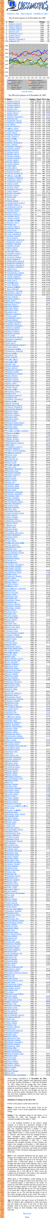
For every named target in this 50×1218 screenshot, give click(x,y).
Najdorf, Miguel (12, 411)
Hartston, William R (14, 722)
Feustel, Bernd (12, 643)
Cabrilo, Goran (12, 868)
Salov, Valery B (12, 368)
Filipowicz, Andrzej (14, 1040)
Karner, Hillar (12, 655)
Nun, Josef (10, 895)
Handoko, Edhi (12, 955)
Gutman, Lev (11, 560)
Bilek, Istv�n (12, 401)
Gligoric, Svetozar (13, 333)
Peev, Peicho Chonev (14, 934)
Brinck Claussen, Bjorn (15, 980)
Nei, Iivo (10, 753)
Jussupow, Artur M (13, 148)
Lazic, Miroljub (12, 678)
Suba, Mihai (11, 300)
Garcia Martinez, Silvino (15, 920)
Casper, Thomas (12, 1071)
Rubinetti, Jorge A (13, 827)
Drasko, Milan (12, 996)
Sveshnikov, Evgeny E (14, 189)
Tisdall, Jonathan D (13, 949)
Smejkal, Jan (11, 224)
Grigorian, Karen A (13, 391)
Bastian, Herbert (12, 732)
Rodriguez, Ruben (13, 714)
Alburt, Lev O (12, 269)
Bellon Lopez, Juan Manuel (16, 1075)
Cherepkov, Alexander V (15, 564)
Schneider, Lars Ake (14, 568)
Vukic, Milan (11, 490)
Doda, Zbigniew (12, 866)
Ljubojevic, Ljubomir (14, 122)
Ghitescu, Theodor (13, 864)
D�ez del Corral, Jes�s (15, 543)
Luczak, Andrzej (12, 794)
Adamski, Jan (11, 602)
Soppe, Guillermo (13, 835)
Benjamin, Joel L (13, 913)
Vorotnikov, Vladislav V (15, 267)
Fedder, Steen (11, 1034)
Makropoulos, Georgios (15, 699)
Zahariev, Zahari (12, 928)
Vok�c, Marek (12, 652)
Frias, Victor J (12, 796)
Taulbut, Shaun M (13, 680)
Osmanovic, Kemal (13, 969)
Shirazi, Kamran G (13, 847)
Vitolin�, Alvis (12, 283)
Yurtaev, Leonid (12, 183)
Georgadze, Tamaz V (14, 253)
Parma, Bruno (12, 230)
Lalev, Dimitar (12, 891)
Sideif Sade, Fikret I (14, 915)
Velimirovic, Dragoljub (15, 351)
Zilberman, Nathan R (14, 395)
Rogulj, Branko (12, 529)
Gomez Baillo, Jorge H (15, 829)
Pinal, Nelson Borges (14, 1052)
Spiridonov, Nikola (13, 600)
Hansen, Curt (11, 476)
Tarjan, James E (12, 347)
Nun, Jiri (10, 782)
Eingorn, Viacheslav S (14, 142)
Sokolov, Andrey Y (13, 299)
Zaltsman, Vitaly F (13, 790)
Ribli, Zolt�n (12, 139)
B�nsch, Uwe (12, 586)
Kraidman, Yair (12, 531)
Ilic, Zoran (10, 808)
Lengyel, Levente (13, 837)
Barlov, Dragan (12, 775)
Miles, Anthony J (13, 136)
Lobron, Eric (11, 393)
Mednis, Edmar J (13, 584)
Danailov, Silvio (12, 883)
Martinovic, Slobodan (14, 637)
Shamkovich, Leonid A (15, 374)
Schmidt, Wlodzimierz (15, 425)
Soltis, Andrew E (13, 545)
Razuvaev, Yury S (13, 222)
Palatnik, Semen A (13, 271)
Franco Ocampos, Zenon (15, 513)
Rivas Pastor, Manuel (14, 670)
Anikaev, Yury (12, 312)
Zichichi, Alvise (12, 831)
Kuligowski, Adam (13, 942)
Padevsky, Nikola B (14, 719)
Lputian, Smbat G (13, 164)
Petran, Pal (10, 976)
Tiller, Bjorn (11, 965)
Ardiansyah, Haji (13, 765)
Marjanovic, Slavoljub (14, 291)
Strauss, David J (12, 771)
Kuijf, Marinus (12, 959)
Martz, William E (13, 664)
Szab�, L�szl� (13, 465)
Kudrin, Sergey (12, 426)
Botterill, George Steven (15, 738)
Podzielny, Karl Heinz (14, 494)
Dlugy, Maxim (12, 1023)
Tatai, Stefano (12, 540)
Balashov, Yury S (13, 154)
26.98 (48, 387)
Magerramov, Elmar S (14, 405)
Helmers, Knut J (12, 695)
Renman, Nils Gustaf (14, 682)
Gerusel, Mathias (13, 800)
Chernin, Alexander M (14, 173)
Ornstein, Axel (12, 938)
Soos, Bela (10, 1073)
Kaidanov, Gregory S (14, 776)
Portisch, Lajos (14, 31)
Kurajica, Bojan (12, 308)
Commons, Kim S (13, 744)
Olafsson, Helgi (12, 812)
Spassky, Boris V (14, 35)
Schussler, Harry (12, 519)
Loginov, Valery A (13, 889)
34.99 (48, 1000)
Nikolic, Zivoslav (13, 439)
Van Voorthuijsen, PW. (15, 953)
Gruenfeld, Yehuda (13, 650)
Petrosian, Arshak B (14, 302)
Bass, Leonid (11, 740)
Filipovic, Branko (13, 905)
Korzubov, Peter (12, 428)
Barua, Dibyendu (13, 289)
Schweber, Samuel (13, 749)
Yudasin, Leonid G (13, 218)
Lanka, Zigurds (12, 616)
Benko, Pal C (11, 590)
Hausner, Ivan (12, 957)
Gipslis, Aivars (12, 212)
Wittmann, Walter (13, 854)
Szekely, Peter (12, 623)
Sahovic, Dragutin (13, 820)
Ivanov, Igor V (12, 280)
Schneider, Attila (12, 816)
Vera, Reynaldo (12, 662)
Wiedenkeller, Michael (15, 841)
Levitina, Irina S (12, 709)
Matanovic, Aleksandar (15, 492)
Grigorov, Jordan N (13, 1044)
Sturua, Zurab (11, 316)
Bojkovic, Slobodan (14, 1005)
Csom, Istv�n (12, 353)
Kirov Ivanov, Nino (13, 660)
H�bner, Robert (12, 128)
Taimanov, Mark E (13, 228)
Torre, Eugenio (12, 249)
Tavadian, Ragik (12, 617)
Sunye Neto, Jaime (13, 627)
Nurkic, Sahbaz (12, 773)
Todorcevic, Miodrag (14, 576)
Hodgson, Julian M (13, 986)
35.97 (48, 210)
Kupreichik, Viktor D (14, 169)
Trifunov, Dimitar (13, 947)
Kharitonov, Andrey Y (14, 293)
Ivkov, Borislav (12, 375)
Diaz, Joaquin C (12, 1021)
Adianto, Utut (11, 1025)
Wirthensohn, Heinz (14, 833)
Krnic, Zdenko (12, 924)
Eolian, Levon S (12, 377)
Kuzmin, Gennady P (14, 214)
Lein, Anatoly (11, 478)
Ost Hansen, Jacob (13, 748)
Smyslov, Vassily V (13, 126)
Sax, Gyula (11, 199)
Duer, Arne (10, 539)
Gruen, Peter (11, 824)
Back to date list (26, 13)
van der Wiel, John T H (15, 337)
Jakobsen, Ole (12, 874)
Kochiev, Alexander (14, 193)
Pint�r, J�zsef (12, 359)
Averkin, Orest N (13, 255)
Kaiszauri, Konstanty (14, 803)
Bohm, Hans (11, 940)
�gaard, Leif (11, 525)
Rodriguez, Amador (13, 608)
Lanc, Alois (11, 982)
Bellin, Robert (12, 907)
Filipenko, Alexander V (15, 1042)
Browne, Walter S (13, 162)
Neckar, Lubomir (13, 798)
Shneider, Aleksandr (14, 244)
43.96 (48, 909)
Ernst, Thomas (12, 619)
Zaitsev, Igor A (12, 612)
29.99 (48, 778)
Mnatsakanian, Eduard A (15, 443)
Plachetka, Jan (12, 598)
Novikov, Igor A (12, 195)
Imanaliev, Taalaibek (14, 911)
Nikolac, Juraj (12, 341)
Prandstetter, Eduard (14, 697)
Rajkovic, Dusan (12, 668)
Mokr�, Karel (12, 562)
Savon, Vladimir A (13, 259)
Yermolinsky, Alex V (14, 318)
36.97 (48, 714)
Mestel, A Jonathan (13, 327)
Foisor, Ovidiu (12, 901)
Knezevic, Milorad (13, 604)
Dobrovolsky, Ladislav (15, 736)
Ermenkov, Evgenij (13, 988)
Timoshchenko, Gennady (15, 273)
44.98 (48, 443)
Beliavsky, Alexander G (17, 39)
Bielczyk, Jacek (12, 926)
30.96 (48, 732)
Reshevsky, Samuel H (14, 370)
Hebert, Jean (11, 872)
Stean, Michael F (13, 285)
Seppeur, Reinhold (13, 880)
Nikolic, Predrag (12, 201)
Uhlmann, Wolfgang (14, 295)
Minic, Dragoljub (13, 724)
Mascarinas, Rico (13, 919)
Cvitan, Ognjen (12, 998)
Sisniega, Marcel (13, 1032)
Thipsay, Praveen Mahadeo (16, 450)
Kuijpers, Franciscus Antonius (17, 973)
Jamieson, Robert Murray (15, 423)
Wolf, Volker (11, 578)
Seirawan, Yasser (13, 187)
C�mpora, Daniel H (14, 453)
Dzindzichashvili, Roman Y (16, 345)
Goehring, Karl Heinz (14, 851)
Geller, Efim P (12, 168)
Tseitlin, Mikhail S (13, 449)
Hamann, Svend (12, 705)
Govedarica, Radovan (14, 707)
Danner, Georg (12, 1007)
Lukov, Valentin (12, 784)
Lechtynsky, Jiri (12, 459)
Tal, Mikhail (11, 124)
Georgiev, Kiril (12, 1056)
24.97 (48, 826)
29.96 (48, 439)
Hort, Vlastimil (12, 144)
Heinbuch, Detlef (13, 971)
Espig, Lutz (11, 482)
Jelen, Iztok (11, 656)
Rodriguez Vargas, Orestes (16, 814)
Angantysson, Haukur (14, 1000)
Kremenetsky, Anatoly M (15, 240)
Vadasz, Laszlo (12, 730)
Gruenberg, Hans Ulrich (15, 533)
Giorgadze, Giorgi (13, 580)
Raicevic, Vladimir (13, 701)
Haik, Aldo (10, 930)
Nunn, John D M (13, 150)
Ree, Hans (10, 445)
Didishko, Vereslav (13, 246)
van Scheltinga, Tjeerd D (15, 1015)
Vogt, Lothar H (12, 357)
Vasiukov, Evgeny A (14, 232)
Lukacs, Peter (11, 467)
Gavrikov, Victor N (13, 236)
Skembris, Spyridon (14, 862)
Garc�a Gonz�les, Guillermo (17, 431)
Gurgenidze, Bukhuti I (14, 409)
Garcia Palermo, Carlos (15, 778)
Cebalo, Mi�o (12, 389)
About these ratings (27, 91)
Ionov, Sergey (11, 421)
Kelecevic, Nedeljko (14, 944)
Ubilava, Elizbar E (13, 331)
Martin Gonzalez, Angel (15, 1054)
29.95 (48, 117)
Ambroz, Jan (11, 710)
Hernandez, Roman (13, 876)
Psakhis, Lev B (12, 141)
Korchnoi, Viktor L (15, 29)
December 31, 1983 (40, 13)
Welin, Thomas (12, 1036)
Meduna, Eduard (12, 419)
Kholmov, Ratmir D (14, 209)
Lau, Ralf (10, 897)
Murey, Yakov (12, 383)
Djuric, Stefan (12, 480)
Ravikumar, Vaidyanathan (16, 893)
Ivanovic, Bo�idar (13, 287)
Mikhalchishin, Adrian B (15, 261)
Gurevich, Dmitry (13, 488)
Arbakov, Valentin (13, 635)
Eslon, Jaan (11, 641)
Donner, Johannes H (14, 759)
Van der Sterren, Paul (14, 551)
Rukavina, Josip (12, 596)
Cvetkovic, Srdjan (13, 792)
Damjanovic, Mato (13, 1046)
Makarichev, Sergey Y (14, 242)
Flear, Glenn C (12, 963)
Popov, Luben (12, 594)
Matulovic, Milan (13, 486)
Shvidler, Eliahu (12, 858)
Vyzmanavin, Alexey (14, 181)
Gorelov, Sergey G (13, 226)
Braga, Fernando (12, 885)
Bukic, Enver (11, 457)
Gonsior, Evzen (12, 978)
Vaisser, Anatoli (12, 191)
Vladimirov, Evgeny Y (15, 447)
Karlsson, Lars (12, 355)
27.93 (48, 942)
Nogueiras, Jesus (13, 471)
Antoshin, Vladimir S (14, 570)
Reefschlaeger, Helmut (15, 922)
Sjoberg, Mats (12, 1048)
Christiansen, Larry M (14, 207)
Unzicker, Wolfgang (14, 473)
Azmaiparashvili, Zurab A (16, 203)
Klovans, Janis (12, 461)
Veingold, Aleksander (14, 275)
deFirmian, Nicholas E (14, 326)
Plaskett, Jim (11, 614)
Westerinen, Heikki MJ (15, 1030)
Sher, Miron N (12, 1011)
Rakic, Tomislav (12, 1001)
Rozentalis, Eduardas (14, 566)
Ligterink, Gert (12, 687)
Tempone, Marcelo (13, 1027)
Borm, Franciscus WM (15, 967)
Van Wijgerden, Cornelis (15, 633)
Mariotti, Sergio (12, 554)
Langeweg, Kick (12, 769)
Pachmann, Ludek (13, 385)
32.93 (48, 736)
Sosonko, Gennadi (13, 156)
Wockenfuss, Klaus (13, 685)
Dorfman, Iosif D (13, 152)
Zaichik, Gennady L (14, 276)
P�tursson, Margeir (14, 717)
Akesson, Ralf (12, 951)
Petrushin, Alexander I (14, 469)
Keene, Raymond (13, 403)
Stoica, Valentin (12, 674)
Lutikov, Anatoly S (13, 474)
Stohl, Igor (10, 621)
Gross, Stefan (11, 1067)
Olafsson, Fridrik (13, 372)
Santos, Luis (11, 1029)
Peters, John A (12, 582)
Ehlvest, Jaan (11, 197)
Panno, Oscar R (12, 248)
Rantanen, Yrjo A (13, 839)
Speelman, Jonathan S (14, 339)
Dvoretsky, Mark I (13, 210)
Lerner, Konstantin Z (14, 234)
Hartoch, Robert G (13, 1050)
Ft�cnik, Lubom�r (14, 176)
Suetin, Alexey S (12, 435)
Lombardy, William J (14, 322)
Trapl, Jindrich (12, 936)
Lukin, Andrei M (13, 366)
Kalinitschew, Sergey (14, 572)
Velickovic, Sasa (12, 703)
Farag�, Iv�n (12, 362)
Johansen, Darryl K (13, 1017)
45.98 (48, 322)
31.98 (48, 765)
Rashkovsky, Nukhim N (15, 263)
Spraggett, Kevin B (13, 511)
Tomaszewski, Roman (14, 984)
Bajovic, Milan (12, 689)
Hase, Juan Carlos (13, 870)
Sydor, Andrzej (12, 899)
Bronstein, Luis (12, 878)
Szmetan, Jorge (12, 763)
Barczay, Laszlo (12, 676)
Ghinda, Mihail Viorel (14, 648)
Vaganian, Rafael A (15, 28)
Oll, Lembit (11, 335)
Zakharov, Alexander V (15, 399)
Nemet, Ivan (11, 364)
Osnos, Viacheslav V (14, 381)
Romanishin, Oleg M (14, 120)
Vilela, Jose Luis (12, 1009)
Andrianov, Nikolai (13, 500)
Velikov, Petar (12, 509)
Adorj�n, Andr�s (13, 220)
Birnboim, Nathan (13, 558)
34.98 (48, 794)
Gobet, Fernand (12, 818)
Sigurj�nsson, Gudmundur (16, 588)
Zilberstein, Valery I (14, 646)
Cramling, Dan (12, 1013)
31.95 (48, 115)
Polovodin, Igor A (13, 329)
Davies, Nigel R (12, 1061)
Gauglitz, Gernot (13, 1063)
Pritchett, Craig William (15, 994)
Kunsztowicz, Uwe (13, 946)
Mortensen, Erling (13, 683)
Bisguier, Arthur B (13, 672)
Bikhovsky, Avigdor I (14, 521)
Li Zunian (10, 992)
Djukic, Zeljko (12, 887)
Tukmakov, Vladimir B (15, 178)
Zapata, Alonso (12, 556)
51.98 (48, 978)
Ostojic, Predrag (12, 856)
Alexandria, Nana (13, 860)
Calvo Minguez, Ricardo (15, 552)
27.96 (48, 784)
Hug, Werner (11, 610)
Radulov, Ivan (12, 549)
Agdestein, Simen (13, 484)
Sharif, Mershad (12, 761)
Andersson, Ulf (14, 41)
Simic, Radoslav (12, 297)
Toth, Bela (10, 691)
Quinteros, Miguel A (14, 278)
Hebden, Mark (12, 721)
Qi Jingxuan (11, 843)
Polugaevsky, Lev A (16, 33)
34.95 (48, 697)
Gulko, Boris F (12, 132)
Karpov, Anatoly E (15, 26)
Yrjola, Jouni (11, 1057)
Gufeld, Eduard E (13, 306)
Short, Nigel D (12, 515)
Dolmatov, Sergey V (14, 130)
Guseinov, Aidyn (12, 310)
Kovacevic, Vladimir (14, 257)
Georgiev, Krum (12, 505)
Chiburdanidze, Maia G (15, 501)
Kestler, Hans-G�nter (14, 909)
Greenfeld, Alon (12, 845)
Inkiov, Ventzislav (13, 498)
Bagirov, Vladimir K (14, 314)
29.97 (48, 431)
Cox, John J (11, 1069)
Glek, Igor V (11, 343)
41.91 (48, 230)
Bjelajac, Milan (12, 728)
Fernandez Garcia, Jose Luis (16, 746)
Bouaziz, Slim (12, 786)
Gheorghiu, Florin (13, 251)
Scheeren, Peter (12, 751)
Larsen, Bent (11, 166)
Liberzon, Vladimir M (14, 407)
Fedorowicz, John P (14, 734)
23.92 (48, 547)
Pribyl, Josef (11, 527)
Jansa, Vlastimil (12, 517)
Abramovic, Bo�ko (14, 349)
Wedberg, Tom (12, 397)
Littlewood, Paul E (13, 767)
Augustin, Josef (12, 849)
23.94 (48, 858)
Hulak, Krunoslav (13, 507)
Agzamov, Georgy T (14, 158)
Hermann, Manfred (13, 742)
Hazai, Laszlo (11, 462)
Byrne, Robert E (12, 238)
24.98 (48, 574)
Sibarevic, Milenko (13, 1065)
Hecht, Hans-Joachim (14, 726)
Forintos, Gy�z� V (14, 810)
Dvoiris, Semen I (13, 160)
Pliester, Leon (11, 1003)
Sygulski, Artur (12, 990)
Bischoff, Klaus (12, 961)
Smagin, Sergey (12, 537)
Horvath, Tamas (12, 932)
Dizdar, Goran (12, 574)
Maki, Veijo (11, 826)
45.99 (48, 457)
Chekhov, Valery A (13, 205)
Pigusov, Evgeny (12, 379)
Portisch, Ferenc (12, 631)
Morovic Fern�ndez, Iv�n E (17, 806)
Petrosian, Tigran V (13, 134)
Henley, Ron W (12, 387)
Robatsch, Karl (12, 666)
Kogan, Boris (11, 644)
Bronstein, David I (13, 171)
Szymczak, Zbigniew (14, 788)
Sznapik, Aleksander (14, 757)
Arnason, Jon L (12, 629)
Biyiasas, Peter (12, 417)
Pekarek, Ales (11, 712)
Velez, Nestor (11, 1059)
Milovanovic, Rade (13, 1038)
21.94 (48, 500)
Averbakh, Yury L (13, 216)
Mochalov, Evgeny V (14, 606)
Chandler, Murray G (14, 324)
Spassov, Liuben (12, 413)
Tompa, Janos (11, 822)
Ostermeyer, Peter (13, 441)
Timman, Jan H (14, 37)
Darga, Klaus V (12, 304)
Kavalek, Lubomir (13, 185)
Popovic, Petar (12, 455)
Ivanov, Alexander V (14, 503)
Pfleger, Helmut (12, 437)
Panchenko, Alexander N (15, 265)
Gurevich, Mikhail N (14, 693)
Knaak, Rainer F (12, 320)
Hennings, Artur (12, 853)
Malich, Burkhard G (14, 535)
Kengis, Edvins (12, 523)
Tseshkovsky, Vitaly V (14, 180)
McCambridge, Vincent (15, 658)
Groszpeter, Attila (13, 496)
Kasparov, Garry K (15, 24)
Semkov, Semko (12, 780)
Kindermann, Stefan (14, 547)
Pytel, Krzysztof (12, 592)
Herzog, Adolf (12, 881)
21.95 (48, 712)
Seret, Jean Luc (12, 903)
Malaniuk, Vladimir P (14, 146)
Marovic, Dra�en (13, 433)
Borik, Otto (11, 1019)
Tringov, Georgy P (13, 625)
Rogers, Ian (11, 917)
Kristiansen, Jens (13, 755)
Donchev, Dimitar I (13, 415)
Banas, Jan (10, 974)
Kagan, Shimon (12, 802)
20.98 (48, 996)
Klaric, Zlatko (12, 639)
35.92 (48, 278)
